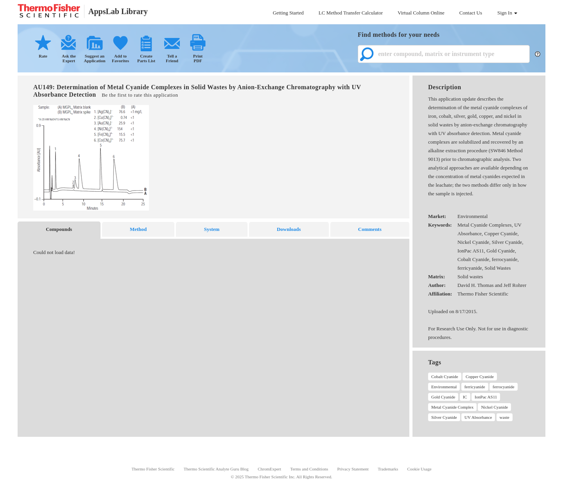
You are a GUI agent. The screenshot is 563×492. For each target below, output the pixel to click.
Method (138, 229)
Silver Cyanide (444, 417)
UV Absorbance (478, 417)
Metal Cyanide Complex (452, 407)
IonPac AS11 (486, 397)
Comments (370, 229)
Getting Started (288, 13)
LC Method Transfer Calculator (351, 13)
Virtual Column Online (421, 13)
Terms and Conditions (309, 469)
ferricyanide (474, 386)
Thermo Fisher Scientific (152, 469)
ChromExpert (269, 469)
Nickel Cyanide (494, 407)
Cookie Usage (419, 469)
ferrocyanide (504, 386)
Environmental (444, 386)
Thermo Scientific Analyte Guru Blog (216, 469)
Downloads (289, 229)
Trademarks (388, 469)
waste (504, 417)
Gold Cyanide (443, 397)
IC (465, 397)
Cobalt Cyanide (444, 376)
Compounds (59, 229)
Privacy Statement (353, 469)
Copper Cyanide (480, 376)
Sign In (507, 13)
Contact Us (470, 13)
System (212, 229)
